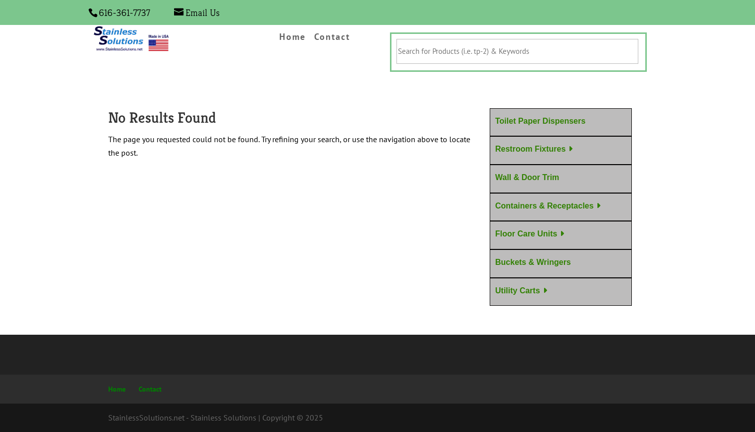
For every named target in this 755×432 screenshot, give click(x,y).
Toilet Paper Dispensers (540, 121)
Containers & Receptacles (544, 206)
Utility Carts (517, 290)
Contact (332, 37)
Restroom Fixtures (530, 149)
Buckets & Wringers (533, 262)
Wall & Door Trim (527, 177)
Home (292, 37)
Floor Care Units (526, 233)
